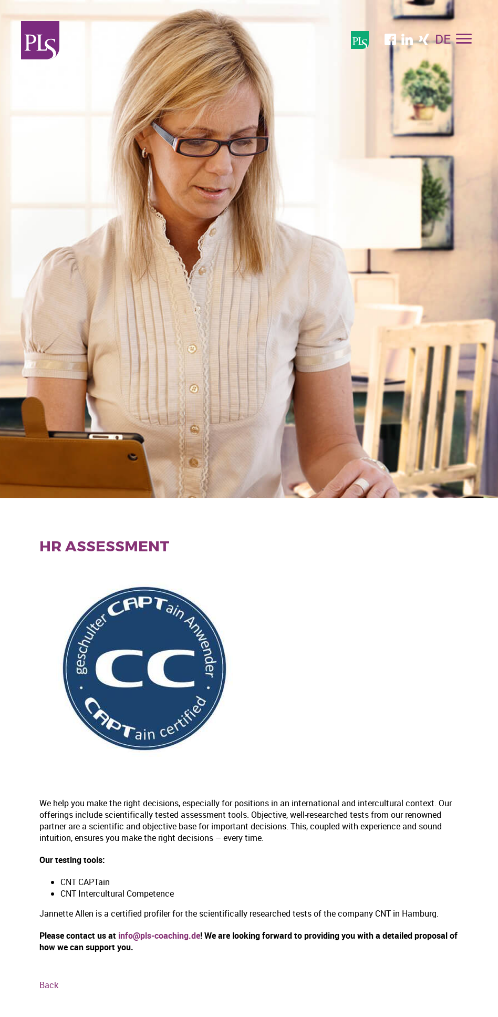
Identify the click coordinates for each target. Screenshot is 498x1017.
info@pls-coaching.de (159, 935)
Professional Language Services (40, 40)
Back (48, 985)
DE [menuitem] (443, 38)
